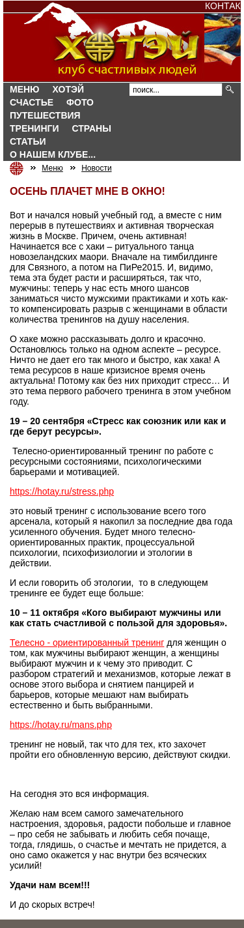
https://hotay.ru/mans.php (61, 724)
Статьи (28, 141)
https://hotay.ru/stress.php (62, 491)
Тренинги (34, 128)
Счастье (31, 102)
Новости (96, 168)
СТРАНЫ (91, 128)
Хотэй (68, 89)
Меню (25, 89)
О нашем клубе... (53, 154)
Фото (80, 102)
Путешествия (45, 115)
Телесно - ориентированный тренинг (87, 642)
